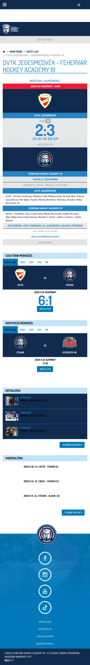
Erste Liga (32, 51)
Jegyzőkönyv (45, 242)
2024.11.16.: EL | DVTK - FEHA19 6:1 (41, 466)
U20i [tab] (22, 262)
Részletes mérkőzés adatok (45, 236)
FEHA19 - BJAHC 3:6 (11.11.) (33, 400)
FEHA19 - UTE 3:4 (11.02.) (32, 415)
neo (9, 660)
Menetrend (45, 39)
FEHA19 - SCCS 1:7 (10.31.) (33, 430)
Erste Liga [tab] (10, 262)
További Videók (73, 512)
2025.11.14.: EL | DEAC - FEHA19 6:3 (41, 481)
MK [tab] (46, 262)
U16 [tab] (39, 262)
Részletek (45, 308)
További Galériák (72, 444)
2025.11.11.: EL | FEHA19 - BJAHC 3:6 (42, 495)
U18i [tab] (31, 262)
